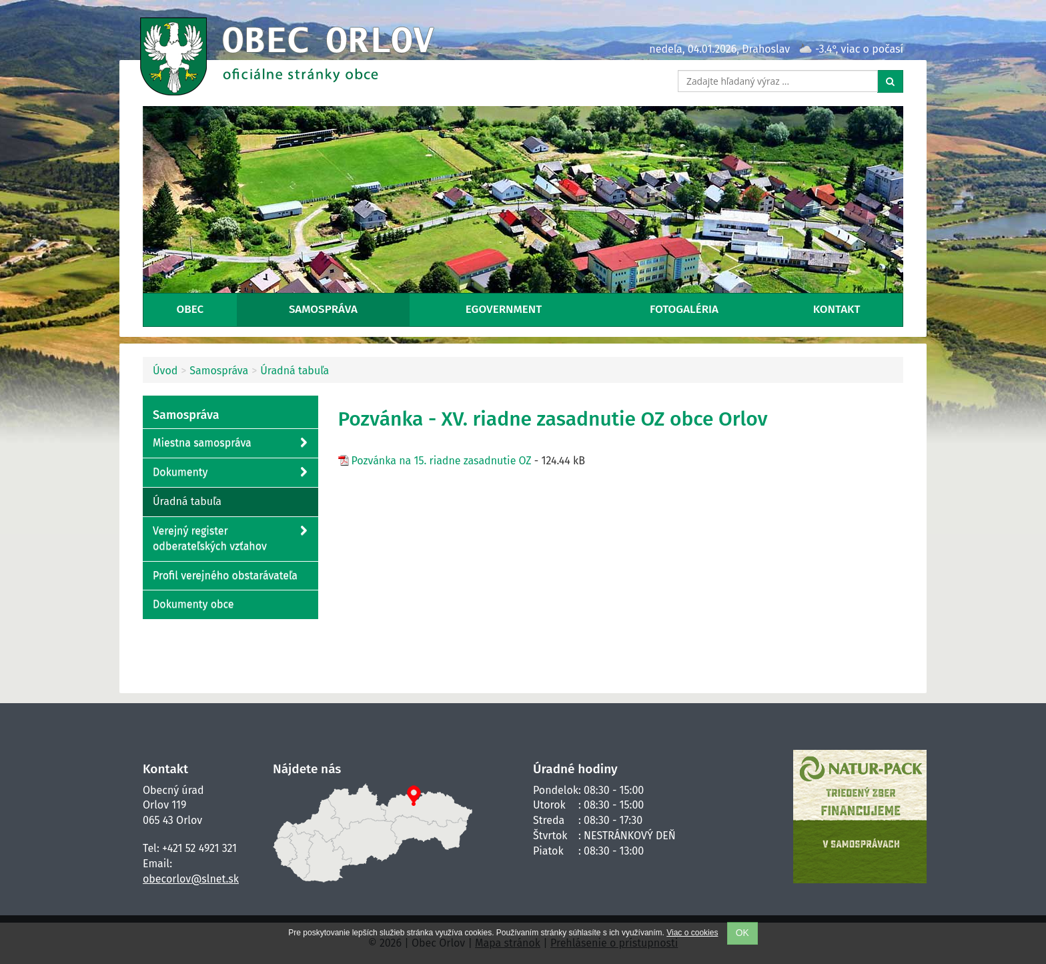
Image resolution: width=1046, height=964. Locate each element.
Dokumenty (230, 472)
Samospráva (323, 309)
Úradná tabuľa (294, 370)
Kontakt (837, 309)
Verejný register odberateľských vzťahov (230, 538)
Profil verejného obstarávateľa (225, 575)
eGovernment (504, 309)
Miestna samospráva (230, 443)
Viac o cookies (692, 932)
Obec (189, 309)
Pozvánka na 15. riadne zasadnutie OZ (442, 460)
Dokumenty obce (193, 604)
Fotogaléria (684, 309)
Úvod (165, 370)
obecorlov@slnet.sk (191, 879)
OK (742, 933)
